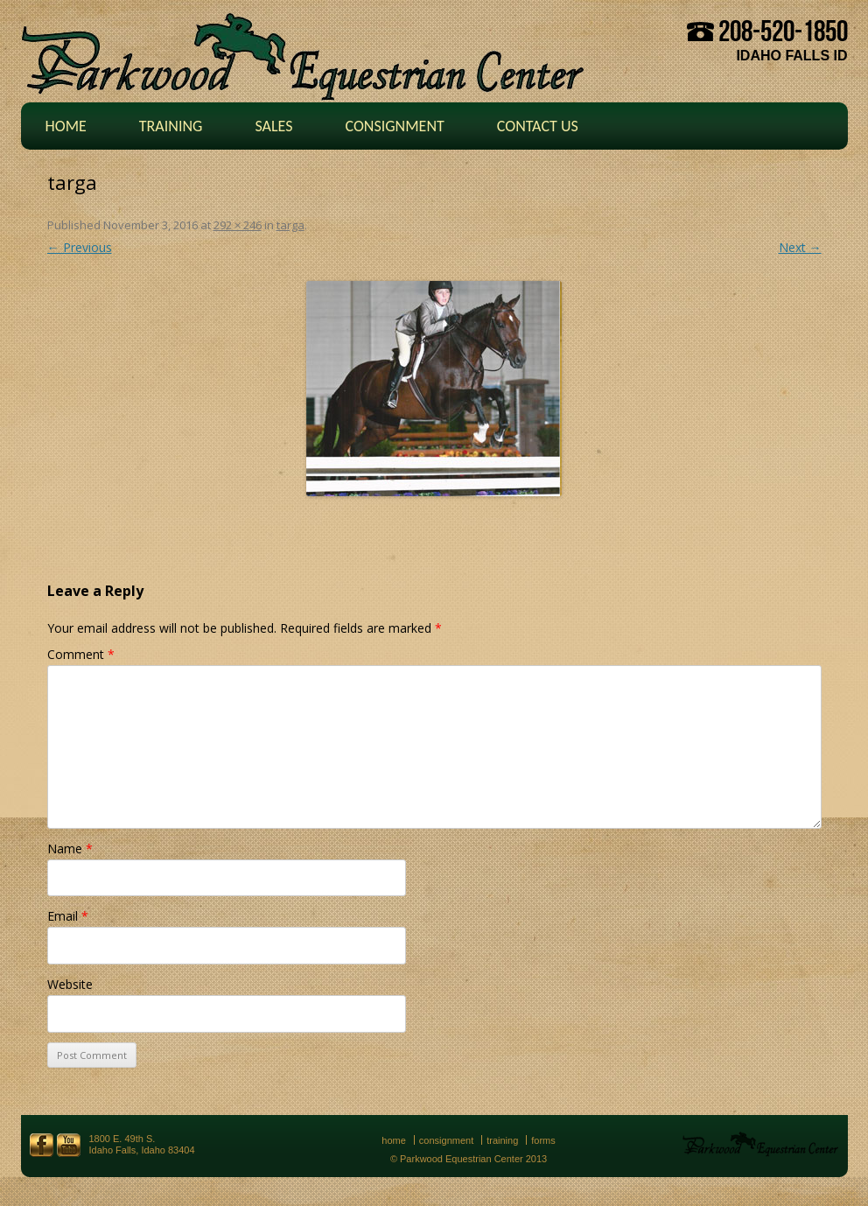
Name (70, 848)
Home (66, 126)
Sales (273, 126)
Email (67, 916)
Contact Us (537, 126)
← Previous (79, 247)
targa (290, 225)
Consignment (394, 126)
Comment (81, 654)
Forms (543, 1140)
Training (171, 126)
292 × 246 (238, 225)
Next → (800, 247)
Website (70, 984)
